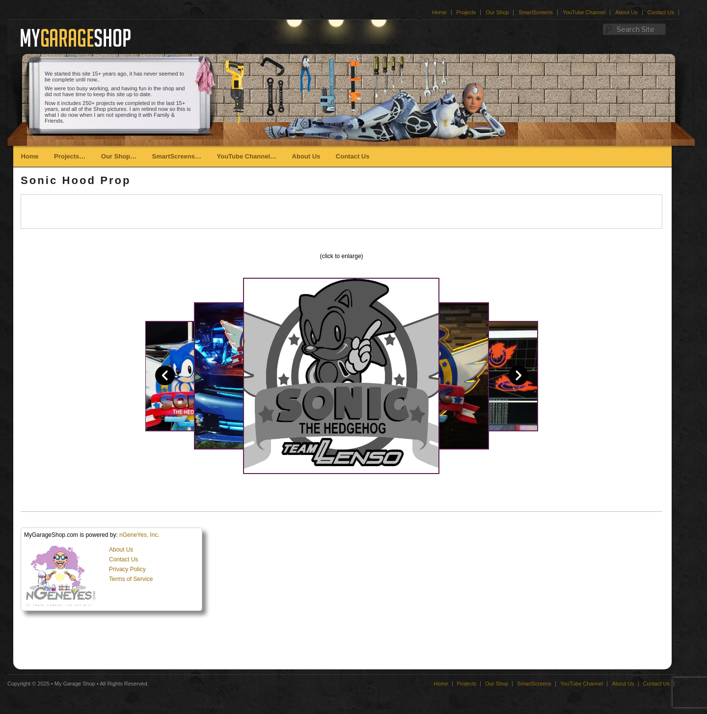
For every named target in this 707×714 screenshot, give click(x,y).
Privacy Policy (127, 569)
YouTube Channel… (246, 156)
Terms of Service (131, 579)
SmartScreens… (176, 156)
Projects (466, 12)
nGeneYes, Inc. (139, 534)
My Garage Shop (74, 684)
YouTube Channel (584, 12)
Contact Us (661, 12)
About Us (626, 12)
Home (439, 12)
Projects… (69, 156)
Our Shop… (118, 156)
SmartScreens (535, 12)
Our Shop (497, 12)
